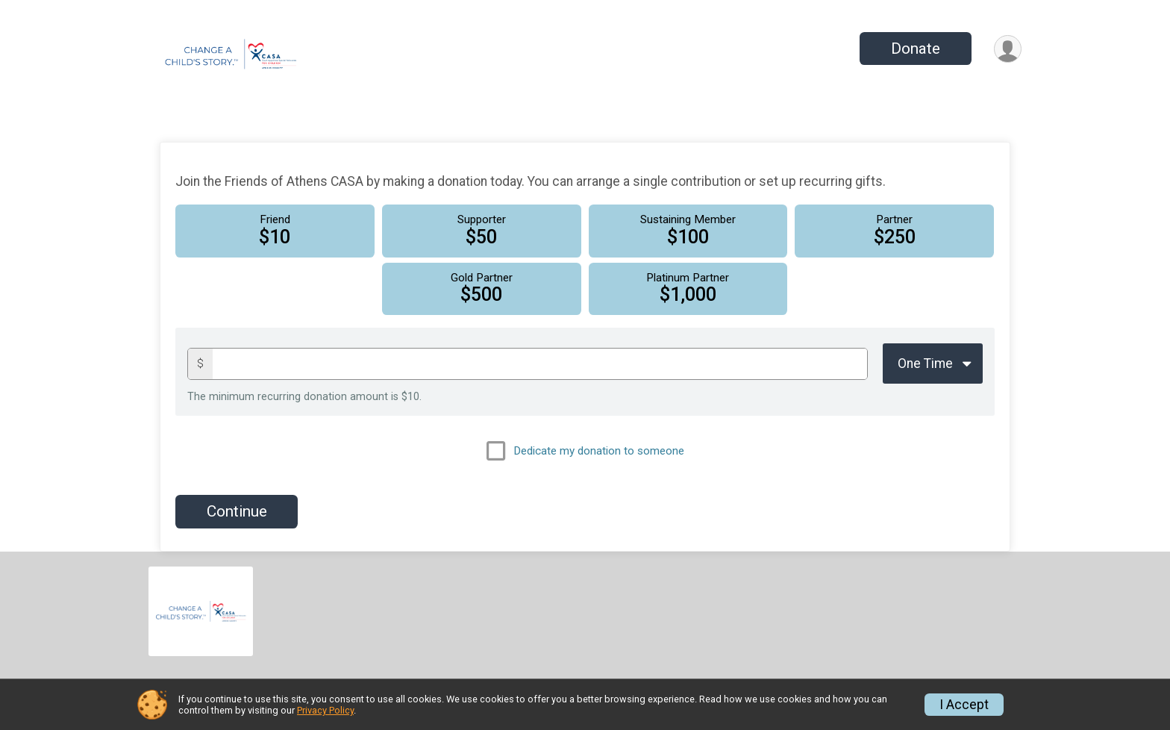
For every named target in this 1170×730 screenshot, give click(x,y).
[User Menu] (1008, 49)
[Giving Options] (933, 363)
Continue (237, 511)
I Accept (964, 704)
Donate (915, 48)
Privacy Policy (325, 710)
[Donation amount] (540, 364)
